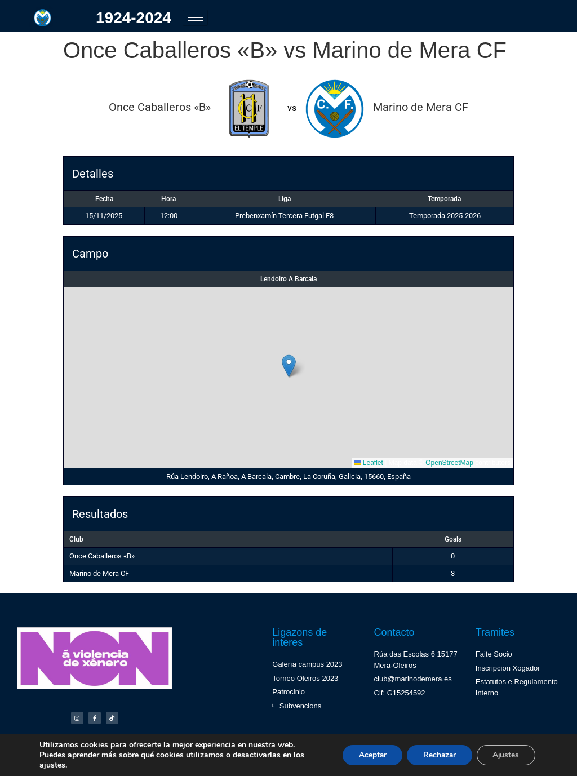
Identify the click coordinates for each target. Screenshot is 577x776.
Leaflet (368, 463)
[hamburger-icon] (195, 18)
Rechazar (436, 755)
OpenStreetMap (449, 463)
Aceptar (367, 755)
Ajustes (504, 755)
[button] (289, 366)
